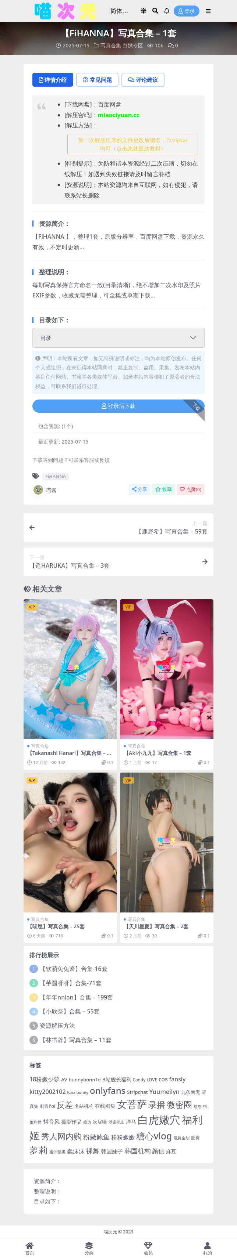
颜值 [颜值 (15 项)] (158, 1151)
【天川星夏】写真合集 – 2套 (156, 926)
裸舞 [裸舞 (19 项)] (92, 1150)
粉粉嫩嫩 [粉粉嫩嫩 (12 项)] (123, 1137)
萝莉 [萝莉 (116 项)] (38, 1149)
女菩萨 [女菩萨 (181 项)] (132, 1104)
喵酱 (44, 490)
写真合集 (110, 45)
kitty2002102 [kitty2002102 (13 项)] (47, 1092)
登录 (186, 11)
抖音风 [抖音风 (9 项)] (51, 1121)
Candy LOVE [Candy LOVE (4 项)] (145, 1079)
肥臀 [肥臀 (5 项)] (195, 1138)
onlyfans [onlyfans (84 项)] (107, 1090)
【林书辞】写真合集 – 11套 (76, 1040)
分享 (139, 489)
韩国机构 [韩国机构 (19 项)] (137, 1150)
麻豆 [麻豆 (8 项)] (171, 1151)
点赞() (190, 489)
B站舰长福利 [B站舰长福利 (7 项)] (116, 1079)
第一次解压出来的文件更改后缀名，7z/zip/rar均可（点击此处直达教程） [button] (132, 144)
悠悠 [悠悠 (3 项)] (198, 1106)
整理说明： (47, 1191)
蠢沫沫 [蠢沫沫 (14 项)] (76, 1151)
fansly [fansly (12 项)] (177, 1079)
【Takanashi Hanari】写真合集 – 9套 (68, 756)
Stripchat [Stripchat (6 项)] (137, 1092)
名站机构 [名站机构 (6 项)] (83, 1106)
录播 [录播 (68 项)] (156, 1104)
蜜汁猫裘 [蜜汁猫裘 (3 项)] (57, 1151)
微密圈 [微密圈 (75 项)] (179, 1104)
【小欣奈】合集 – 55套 (70, 1011)
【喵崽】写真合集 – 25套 (56, 926)
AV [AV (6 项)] (64, 1079)
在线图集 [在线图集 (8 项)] (105, 1105)
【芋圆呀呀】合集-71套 (70, 983)
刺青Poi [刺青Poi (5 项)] (48, 1106)
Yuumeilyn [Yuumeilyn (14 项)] (164, 1091)
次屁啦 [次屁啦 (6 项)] (100, 1121)
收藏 (163, 489)
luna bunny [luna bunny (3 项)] (77, 1092)
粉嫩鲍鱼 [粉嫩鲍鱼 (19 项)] (96, 1136)
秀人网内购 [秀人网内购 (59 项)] (61, 1136)
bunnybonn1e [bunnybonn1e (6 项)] (84, 1079)
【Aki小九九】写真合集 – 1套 (157, 752)
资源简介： (47, 1181)
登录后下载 (118, 406)
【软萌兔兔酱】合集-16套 (73, 969)
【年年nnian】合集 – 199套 (76, 997)
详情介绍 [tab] (53, 79)
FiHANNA (55, 476)
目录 (45, 337)
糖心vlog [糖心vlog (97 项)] (154, 1136)
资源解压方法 (57, 1026)
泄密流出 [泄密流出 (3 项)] (117, 1122)
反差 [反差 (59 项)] (65, 1104)
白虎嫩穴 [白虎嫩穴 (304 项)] (159, 1119)
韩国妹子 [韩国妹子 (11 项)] (112, 1151)
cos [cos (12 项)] (163, 1079)
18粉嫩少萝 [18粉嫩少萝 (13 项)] (44, 1079)
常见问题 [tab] (97, 79)
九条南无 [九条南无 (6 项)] (190, 1092)
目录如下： (47, 1201)
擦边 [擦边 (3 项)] (87, 1122)
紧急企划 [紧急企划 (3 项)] (181, 1137)
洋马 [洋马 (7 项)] (131, 1121)
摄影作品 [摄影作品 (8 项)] (71, 1121)
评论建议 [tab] (143, 79)
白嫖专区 (133, 45)
